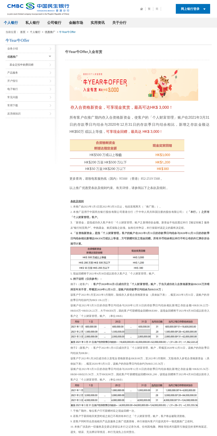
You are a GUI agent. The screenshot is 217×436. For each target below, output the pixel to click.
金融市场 (76, 23)
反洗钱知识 (14, 113)
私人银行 (32, 23)
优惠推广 (50, 32)
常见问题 (12, 97)
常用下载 (12, 105)
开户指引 (12, 80)
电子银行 (12, 89)
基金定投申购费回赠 (21, 64)
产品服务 (12, 72)
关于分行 (119, 23)
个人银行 (11, 23)
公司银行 (54, 23)
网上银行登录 (190, 9)
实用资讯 (98, 23)
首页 (22, 32)
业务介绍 (12, 48)
